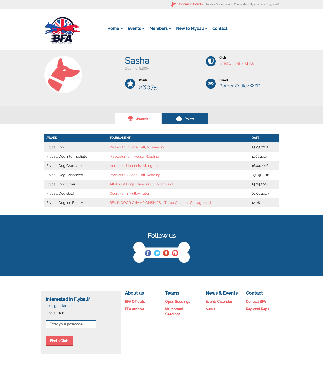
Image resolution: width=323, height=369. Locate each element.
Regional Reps (257, 309)
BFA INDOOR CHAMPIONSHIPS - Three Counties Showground (160, 203)
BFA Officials (135, 302)
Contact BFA (256, 302)
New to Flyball (191, 28)
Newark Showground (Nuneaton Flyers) (232, 4)
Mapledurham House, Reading (134, 156)
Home (115, 28)
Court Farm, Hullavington (130, 193)
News (210, 309)
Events (136, 28)
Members (160, 28)
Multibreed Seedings (174, 311)
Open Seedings (177, 302)
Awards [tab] (138, 118)
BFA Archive (134, 309)
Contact (219, 28)
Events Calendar (219, 302)
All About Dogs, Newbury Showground (141, 184)
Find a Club (59, 341)
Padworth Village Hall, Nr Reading (137, 147)
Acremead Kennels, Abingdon (134, 166)
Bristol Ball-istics (236, 63)
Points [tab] (185, 118)
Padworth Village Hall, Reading (135, 175)
